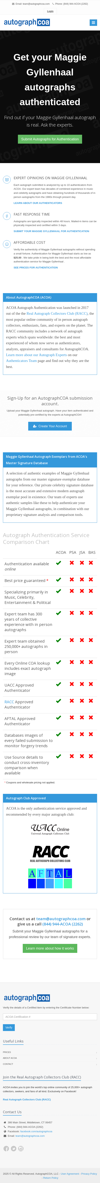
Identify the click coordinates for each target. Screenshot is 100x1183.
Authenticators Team (21, 361)
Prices (7, 1052)
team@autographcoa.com (36, 4)
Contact (8, 1064)
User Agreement (70, 1173)
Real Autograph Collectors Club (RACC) (57, 313)
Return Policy (50, 1177)
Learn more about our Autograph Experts (36, 355)
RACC (9, 701)
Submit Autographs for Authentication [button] (50, 139)
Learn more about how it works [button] (50, 948)
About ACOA (10, 1058)
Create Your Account (50, 426)
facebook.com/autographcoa (36, 1131)
